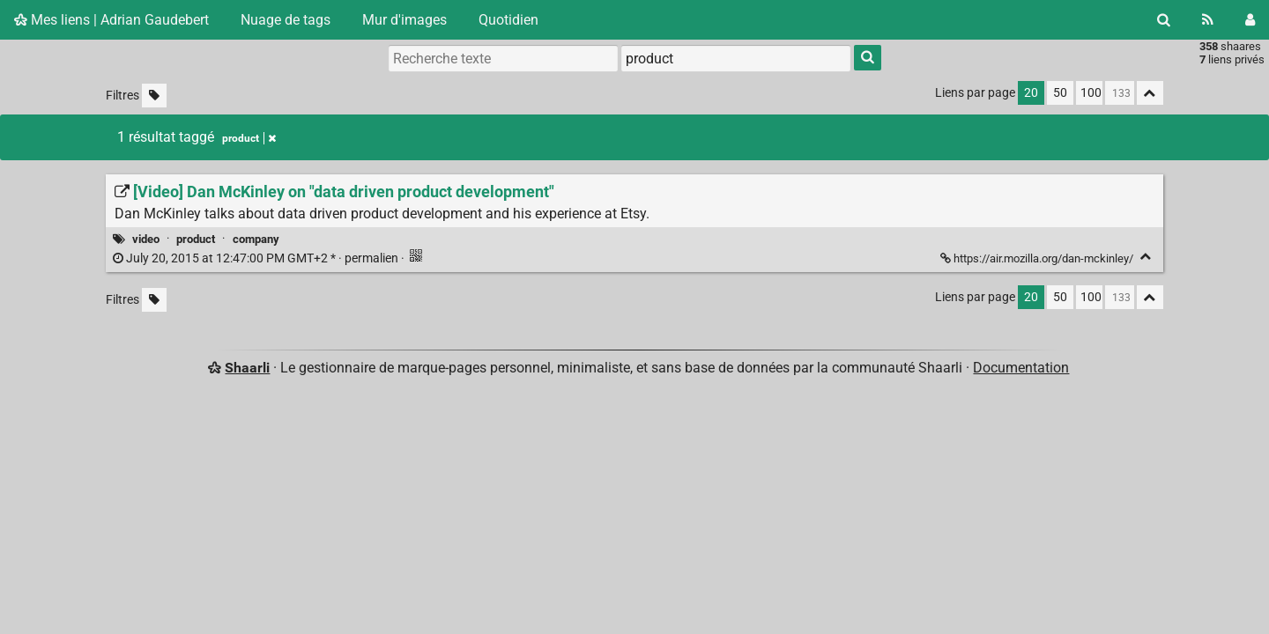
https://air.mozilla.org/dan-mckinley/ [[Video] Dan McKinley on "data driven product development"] (1038, 258)
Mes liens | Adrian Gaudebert (111, 19)
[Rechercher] (1163, 20)
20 (1031, 92)
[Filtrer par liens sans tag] (154, 95)
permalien (257, 258)
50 (1060, 92)
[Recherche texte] (503, 58)
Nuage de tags (285, 19)
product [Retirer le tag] (249, 138)
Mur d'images (404, 19)
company (256, 239)
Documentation (1021, 367)
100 (1091, 92)
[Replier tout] (1150, 93)
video (146, 239)
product (195, 239)
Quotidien (508, 19)
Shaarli (247, 367)
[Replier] (1146, 256)
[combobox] (735, 58)
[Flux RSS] (1208, 20)
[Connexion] (1250, 20)
